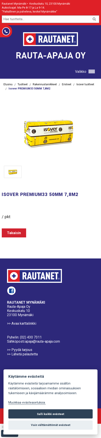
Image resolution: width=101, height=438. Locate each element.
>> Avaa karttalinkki (21, 323)
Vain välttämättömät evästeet (50, 425)
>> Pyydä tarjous (19, 350)
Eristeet (66, 84)
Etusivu (8, 84)
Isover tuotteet (85, 84)
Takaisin (14, 233)
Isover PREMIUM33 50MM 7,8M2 (29, 88)
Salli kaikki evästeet (50, 414)
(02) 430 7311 (31, 337)
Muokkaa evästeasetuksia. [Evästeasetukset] (27, 402)
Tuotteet (23, 84)
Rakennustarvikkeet (45, 84)
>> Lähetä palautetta (22, 354)
